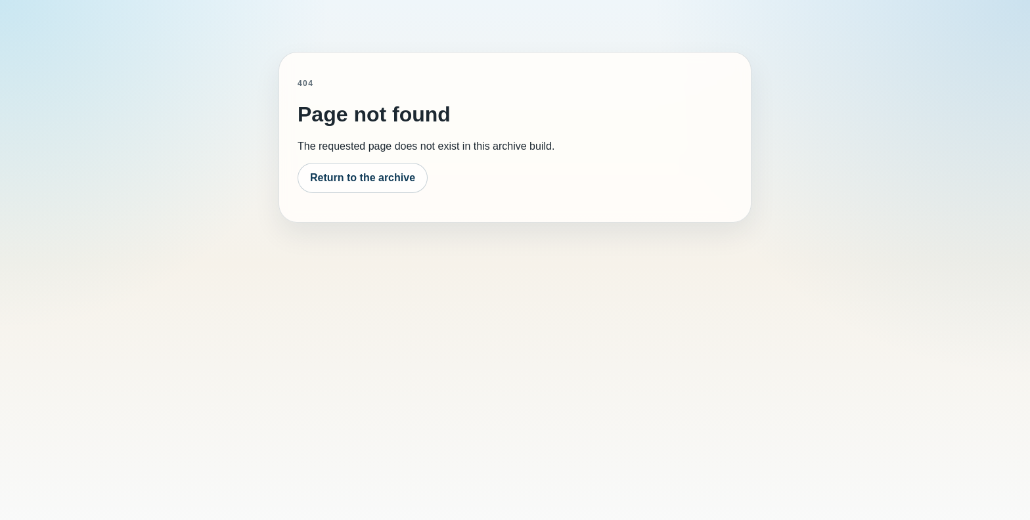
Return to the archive (362, 177)
